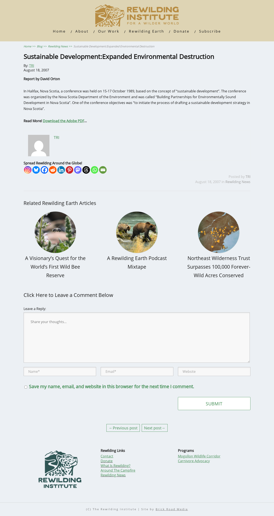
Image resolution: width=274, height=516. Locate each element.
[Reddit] (53, 170)
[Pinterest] (69, 170)
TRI (31, 65)
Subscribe (210, 31)
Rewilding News (237, 181)
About (82, 31)
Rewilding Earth (146, 31)
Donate (182, 31)
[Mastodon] (78, 170)
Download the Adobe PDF (63, 121)
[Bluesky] (36, 170)
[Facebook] (44, 170)
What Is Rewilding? (115, 465)
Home (59, 31)
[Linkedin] (61, 170)
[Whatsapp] (94, 170)
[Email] (103, 170)
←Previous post (123, 427)
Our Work (108, 31)
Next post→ (154, 427)
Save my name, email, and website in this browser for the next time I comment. (111, 387)
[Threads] (86, 170)
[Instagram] (27, 170)
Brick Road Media (172, 509)
